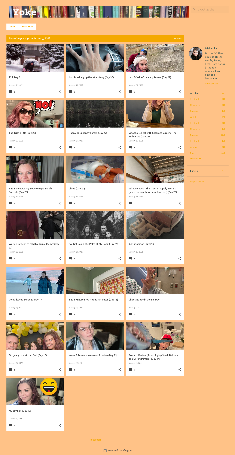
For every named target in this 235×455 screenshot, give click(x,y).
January (194, 111)
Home (12, 27)
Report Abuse (197, 181)
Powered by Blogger (117, 451)
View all (178, 39)
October (194, 117)
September (196, 99)
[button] (60, 92)
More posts (95, 440)
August (194, 147)
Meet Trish (27, 27)
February (195, 105)
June (192, 153)
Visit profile (211, 83)
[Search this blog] (213, 9)
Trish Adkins (212, 48)
